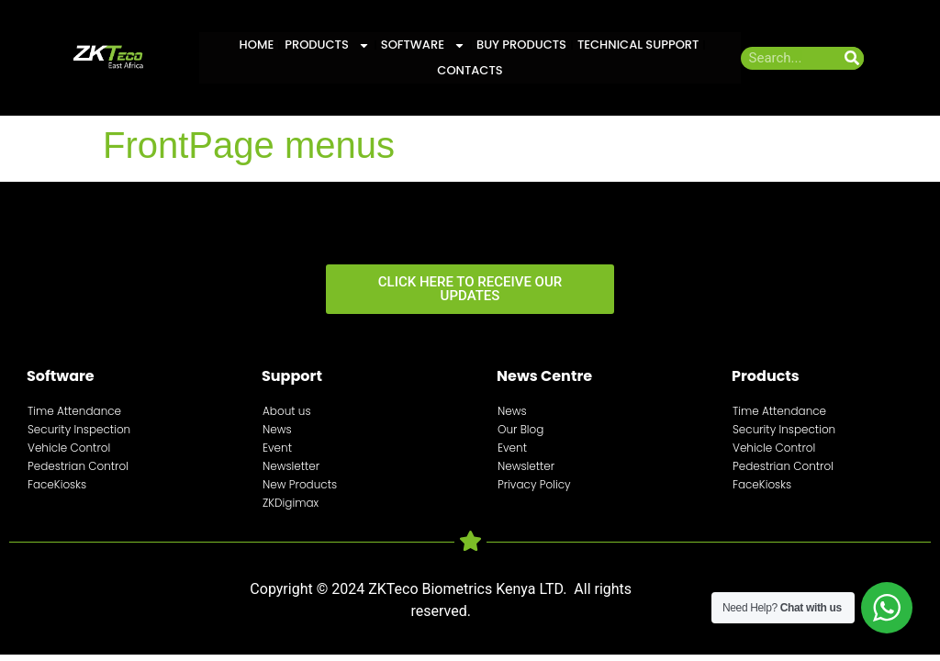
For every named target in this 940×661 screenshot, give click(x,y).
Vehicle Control (69, 447)
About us (287, 411)
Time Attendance (74, 411)
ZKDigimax (291, 502)
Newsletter (291, 466)
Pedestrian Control (78, 466)
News (277, 429)
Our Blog (520, 429)
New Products (300, 484)
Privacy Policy (534, 484)
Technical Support (638, 44)
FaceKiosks (57, 484)
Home (257, 44)
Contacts (469, 70)
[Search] (852, 58)
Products (327, 45)
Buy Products (521, 44)
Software (423, 45)
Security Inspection (79, 429)
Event (277, 447)
